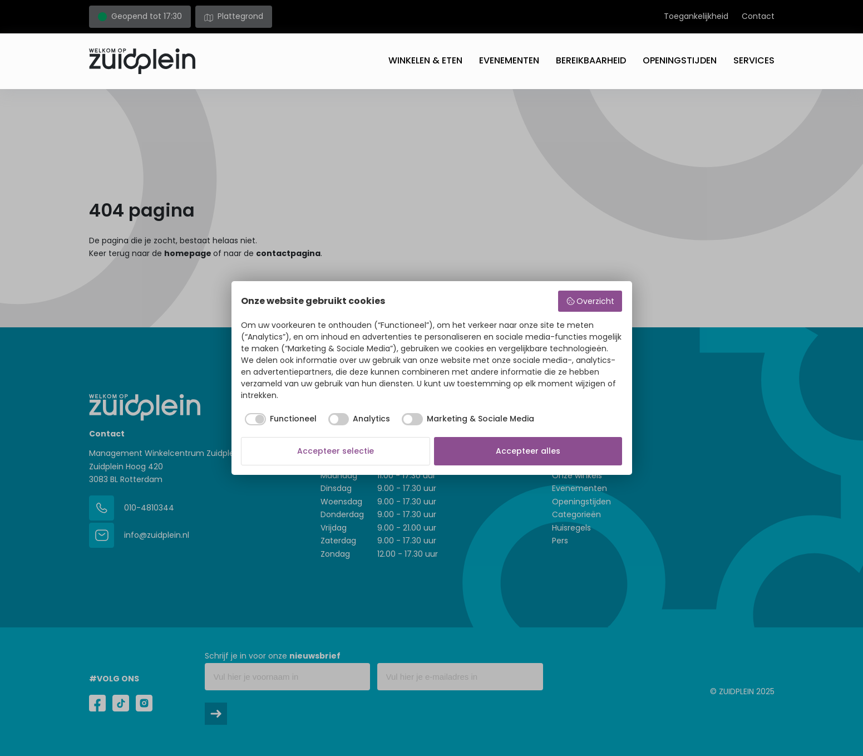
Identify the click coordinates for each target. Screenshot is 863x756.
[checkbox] (279, 419)
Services (754, 60)
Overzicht (590, 301)
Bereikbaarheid (591, 60)
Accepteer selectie (335, 450)
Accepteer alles (528, 450)
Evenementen (509, 60)
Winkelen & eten (425, 60)
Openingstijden (680, 60)
